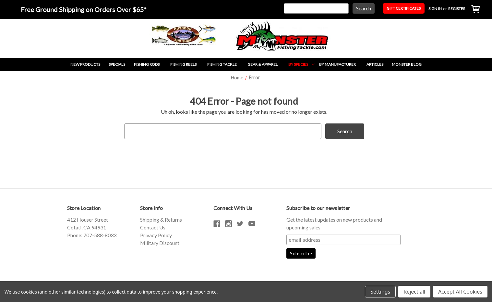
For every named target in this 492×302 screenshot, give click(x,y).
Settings (380, 291)
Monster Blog (407, 64)
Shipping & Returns (161, 219)
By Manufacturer (340, 64)
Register (456, 8)
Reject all (414, 291)
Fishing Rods (150, 64)
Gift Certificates (404, 8)
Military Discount (159, 243)
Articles (374, 64)
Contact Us (152, 227)
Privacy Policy (156, 235)
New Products (85, 64)
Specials (117, 64)
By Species (301, 64)
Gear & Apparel (265, 64)
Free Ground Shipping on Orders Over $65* (84, 9)
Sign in (435, 8)
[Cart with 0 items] (474, 9)
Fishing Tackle (225, 64)
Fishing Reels (186, 64)
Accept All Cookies (460, 291)
